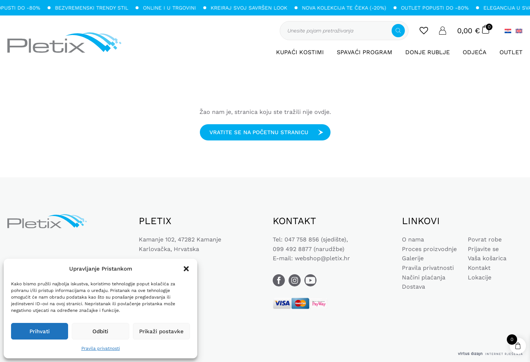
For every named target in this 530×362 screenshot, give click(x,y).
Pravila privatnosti (100, 348)
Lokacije (479, 277)
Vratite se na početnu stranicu (258, 132)
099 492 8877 (292, 249)
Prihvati (39, 331)
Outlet (511, 52)
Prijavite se (483, 249)
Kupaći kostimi (300, 52)
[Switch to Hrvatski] (507, 31)
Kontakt (479, 267)
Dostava (413, 286)
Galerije (413, 258)
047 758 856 (302, 239)
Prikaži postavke (161, 331)
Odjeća (475, 52)
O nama (413, 239)
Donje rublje (427, 52)
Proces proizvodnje (429, 249)
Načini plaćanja (423, 277)
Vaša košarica (487, 258)
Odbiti (100, 331)
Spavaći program (364, 52)
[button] (186, 268)
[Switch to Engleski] (517, 31)
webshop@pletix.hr (322, 258)
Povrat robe (485, 239)
